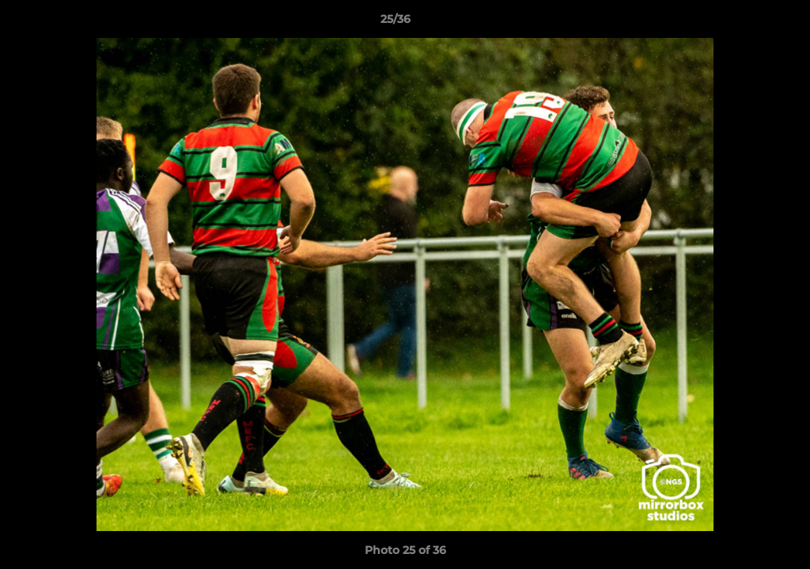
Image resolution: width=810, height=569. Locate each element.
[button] (743, 23)
